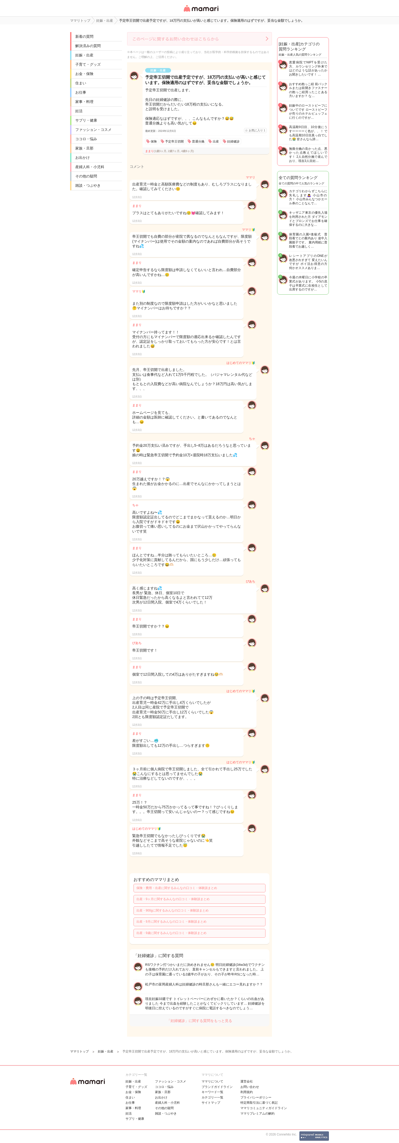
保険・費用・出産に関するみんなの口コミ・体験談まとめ (176, 888)
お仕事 (80, 92)
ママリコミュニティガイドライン (263, 1108)
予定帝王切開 (174, 141)
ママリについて (212, 1081)
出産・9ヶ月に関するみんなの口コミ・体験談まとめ (173, 899)
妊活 (79, 111)
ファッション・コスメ (93, 130)
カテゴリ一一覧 (212, 1097)
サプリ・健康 (86, 120)
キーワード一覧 (212, 1092)
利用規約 (246, 1092)
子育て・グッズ (88, 64)
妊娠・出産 (84, 55)
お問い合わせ (249, 1087)
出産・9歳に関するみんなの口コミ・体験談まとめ (171, 933)
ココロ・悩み (86, 139)
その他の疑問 (86, 176)
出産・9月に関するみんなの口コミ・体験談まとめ (171, 921)
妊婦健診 (233, 141)
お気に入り (257, 130)
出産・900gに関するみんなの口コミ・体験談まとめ (172, 910)
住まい (80, 83)
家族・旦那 (84, 148)
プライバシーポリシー (255, 1097)
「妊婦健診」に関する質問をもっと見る (199, 1021)
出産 (216, 141)
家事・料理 (84, 102)
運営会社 (246, 1081)
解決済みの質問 (88, 46)
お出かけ (82, 157)
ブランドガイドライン (217, 1087)
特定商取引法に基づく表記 (259, 1102)
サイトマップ (211, 1102)
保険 (154, 141)
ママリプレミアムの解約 (257, 1113)
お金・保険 (84, 74)
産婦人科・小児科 (89, 167)
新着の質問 (84, 36)
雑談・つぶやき (88, 185)
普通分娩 (198, 141)
